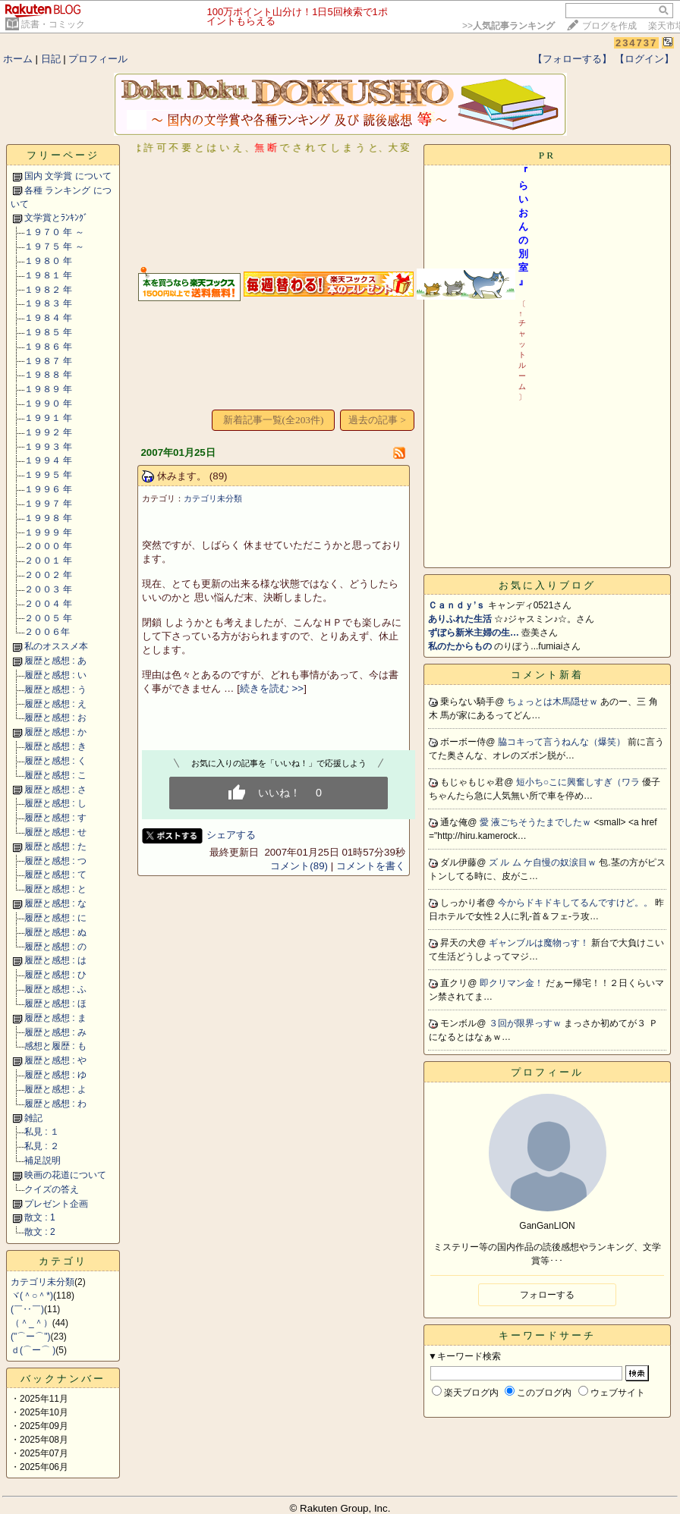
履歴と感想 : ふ (55, 989)
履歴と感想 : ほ (55, 1003)
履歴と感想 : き (55, 746)
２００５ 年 (48, 618)
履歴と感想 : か (55, 732)
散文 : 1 (39, 1217)
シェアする (231, 834)
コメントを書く (370, 866)
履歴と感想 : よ (55, 1089)
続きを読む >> (272, 688)
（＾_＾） (31, 1323)
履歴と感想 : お (55, 717)
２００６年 (47, 632)
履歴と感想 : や (55, 1060)
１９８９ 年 (48, 389)
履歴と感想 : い (55, 675)
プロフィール (98, 58)
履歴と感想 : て (55, 874)
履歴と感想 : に (55, 917)
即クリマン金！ (513, 983)
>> (508, 25)
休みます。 (181, 476)
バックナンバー (62, 1378)
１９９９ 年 (48, 532)
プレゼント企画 (56, 1203)
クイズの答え (51, 1189)
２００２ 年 (48, 575)
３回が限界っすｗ (526, 1023)
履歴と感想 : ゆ (55, 1075)
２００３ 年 (48, 589)
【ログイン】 (644, 58)
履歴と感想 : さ (55, 789)
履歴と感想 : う (55, 689)
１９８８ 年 (48, 374)
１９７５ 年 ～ (54, 246)
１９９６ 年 (48, 489)
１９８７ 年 (48, 361)
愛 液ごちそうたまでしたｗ (537, 822)
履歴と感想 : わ (55, 1103)
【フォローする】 (572, 58)
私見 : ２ (41, 1146)
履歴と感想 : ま (55, 1018)
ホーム (18, 58)
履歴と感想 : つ (55, 861)
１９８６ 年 (48, 346)
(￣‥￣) (27, 1309)
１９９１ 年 (48, 418)
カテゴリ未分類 (42, 1282)
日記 (51, 58)
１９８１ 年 (48, 275)
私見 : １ (41, 1131)
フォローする (547, 1294)
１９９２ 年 (48, 432)
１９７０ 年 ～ (54, 232)
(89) (218, 476)
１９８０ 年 (48, 261)
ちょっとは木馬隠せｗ (553, 701)
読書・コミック (53, 24)
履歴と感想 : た (55, 846)
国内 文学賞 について (68, 176)
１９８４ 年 (48, 318)
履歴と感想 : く (55, 760)
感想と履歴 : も (55, 1046)
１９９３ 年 (48, 446)
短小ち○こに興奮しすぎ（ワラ (579, 782)
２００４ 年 (48, 603)
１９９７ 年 (48, 503)
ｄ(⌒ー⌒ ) (33, 1350)
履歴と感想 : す (55, 817)
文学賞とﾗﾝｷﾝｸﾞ (56, 217)
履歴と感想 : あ (55, 660)
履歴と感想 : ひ (55, 974)
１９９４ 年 (48, 460)
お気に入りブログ (547, 585)
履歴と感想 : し (55, 803)
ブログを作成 (609, 25)
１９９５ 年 (48, 475)
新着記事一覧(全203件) (273, 420)
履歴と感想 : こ (55, 775)
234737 (636, 43)
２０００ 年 (48, 546)
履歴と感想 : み (55, 1032)
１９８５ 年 (48, 332)
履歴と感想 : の (55, 946)
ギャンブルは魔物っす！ (540, 943)
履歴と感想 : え (55, 704)
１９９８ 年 (48, 518)
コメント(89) (299, 866)
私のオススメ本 (56, 646)
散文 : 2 (39, 1232)
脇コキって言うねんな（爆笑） (563, 742)
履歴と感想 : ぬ (55, 932)
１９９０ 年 (48, 403)
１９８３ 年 (48, 303)
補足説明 (42, 1160)
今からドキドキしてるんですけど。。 (576, 902)
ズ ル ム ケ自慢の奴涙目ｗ (544, 862)
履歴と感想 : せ (55, 832)
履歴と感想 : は (55, 960)
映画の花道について (65, 1175)
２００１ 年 (48, 560)
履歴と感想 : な (55, 903)
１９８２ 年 (48, 289)
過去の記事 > (377, 420)
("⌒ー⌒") (31, 1336)
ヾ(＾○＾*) (32, 1295)
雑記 (33, 1118)
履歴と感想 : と (55, 889)
